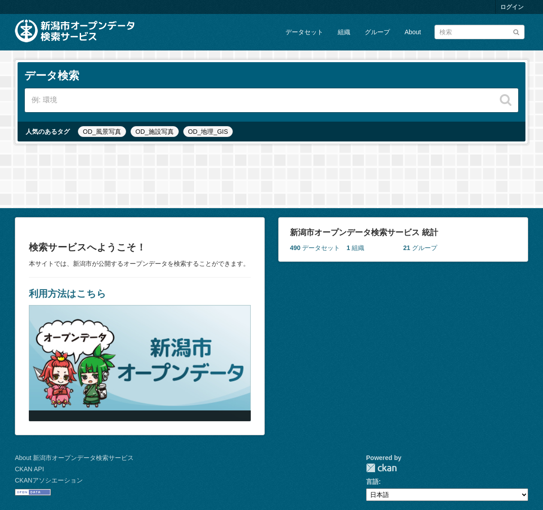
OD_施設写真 (155, 131)
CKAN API (29, 469)
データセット (304, 32)
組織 (344, 32)
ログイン (512, 7)
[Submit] (516, 31)
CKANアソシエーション (49, 480)
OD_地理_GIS (208, 131)
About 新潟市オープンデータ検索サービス (74, 457)
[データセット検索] (479, 32)
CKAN (381, 468)
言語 (372, 481)
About (412, 32)
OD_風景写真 (102, 131)
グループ (377, 32)
